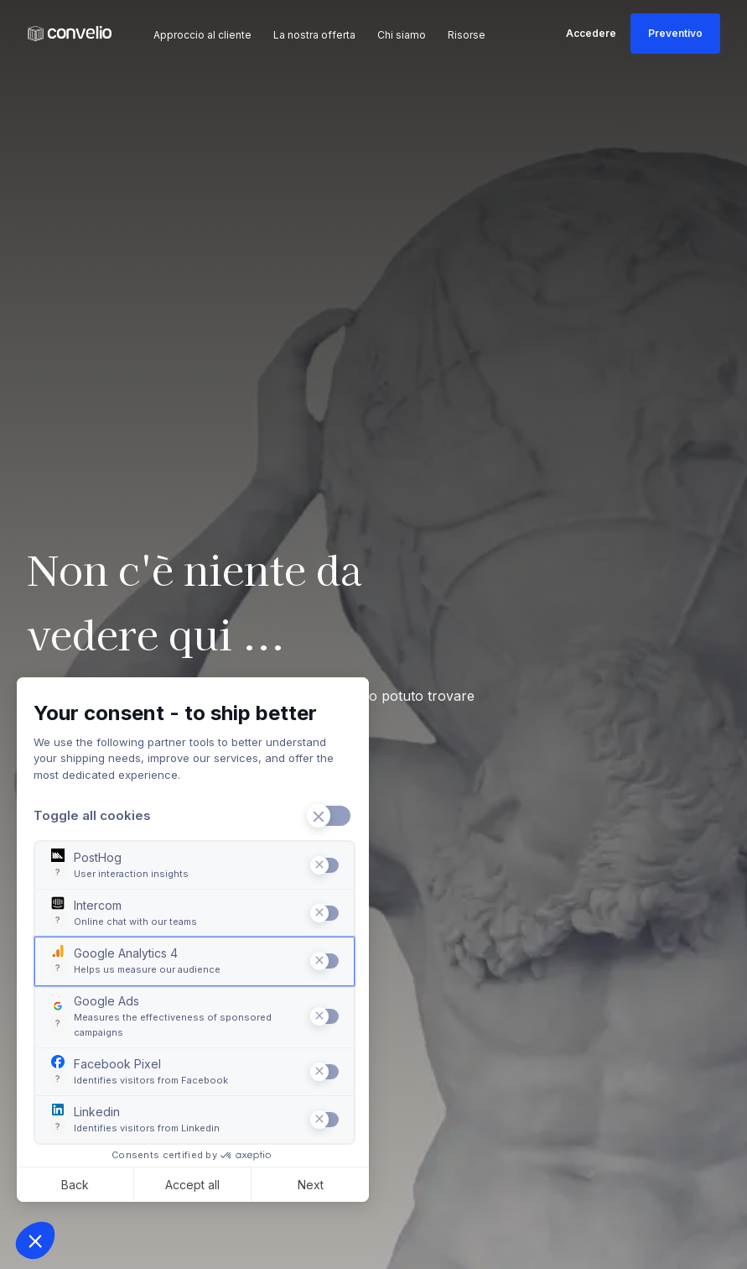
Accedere (591, 33)
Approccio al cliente (202, 35)
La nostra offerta (314, 35)
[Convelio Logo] (69, 34)
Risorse (466, 35)
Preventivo (675, 33)
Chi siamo (401, 35)
